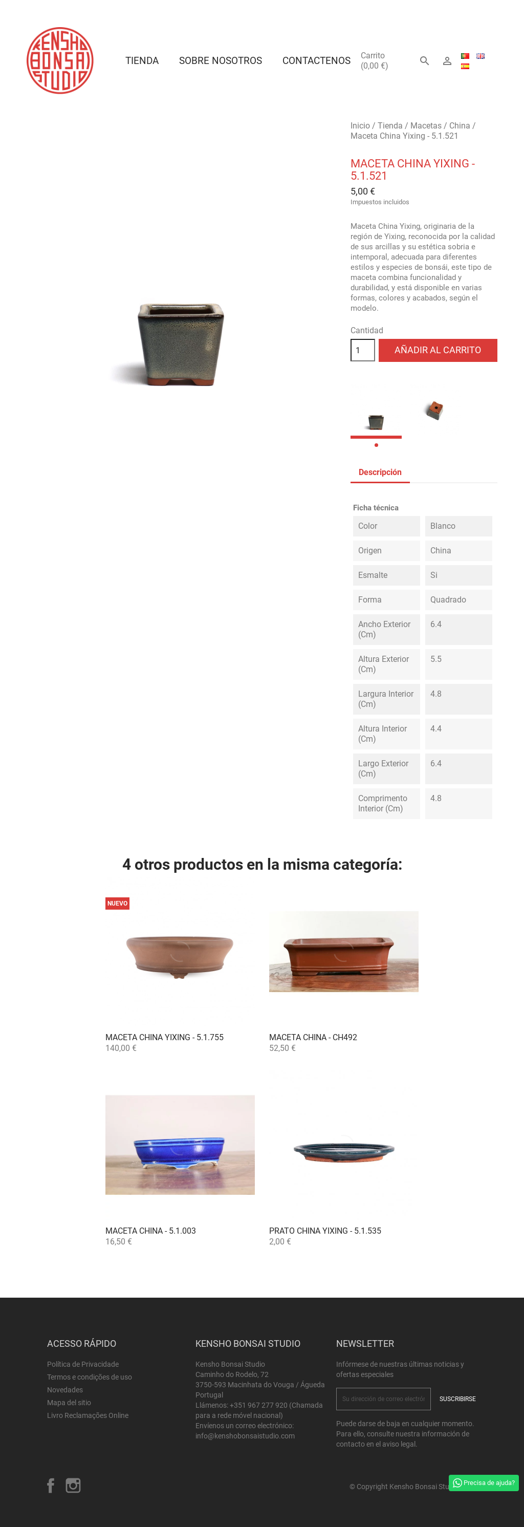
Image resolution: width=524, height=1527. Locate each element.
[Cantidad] (363, 350)
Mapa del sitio (69, 1403)
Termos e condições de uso (89, 1377)
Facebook (50, 1485)
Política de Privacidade (83, 1364)
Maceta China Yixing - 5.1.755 (164, 1037)
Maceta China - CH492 (313, 1037)
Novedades (65, 1390)
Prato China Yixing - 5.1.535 (325, 1231)
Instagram (73, 1485)
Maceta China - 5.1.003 (150, 1231)
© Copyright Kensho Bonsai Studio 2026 (413, 1486)
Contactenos (316, 61)
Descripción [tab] (380, 472)
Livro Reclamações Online (87, 1415)
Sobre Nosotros (220, 61)
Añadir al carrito (438, 350)
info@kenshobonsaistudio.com (245, 1436)
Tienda (142, 61)
